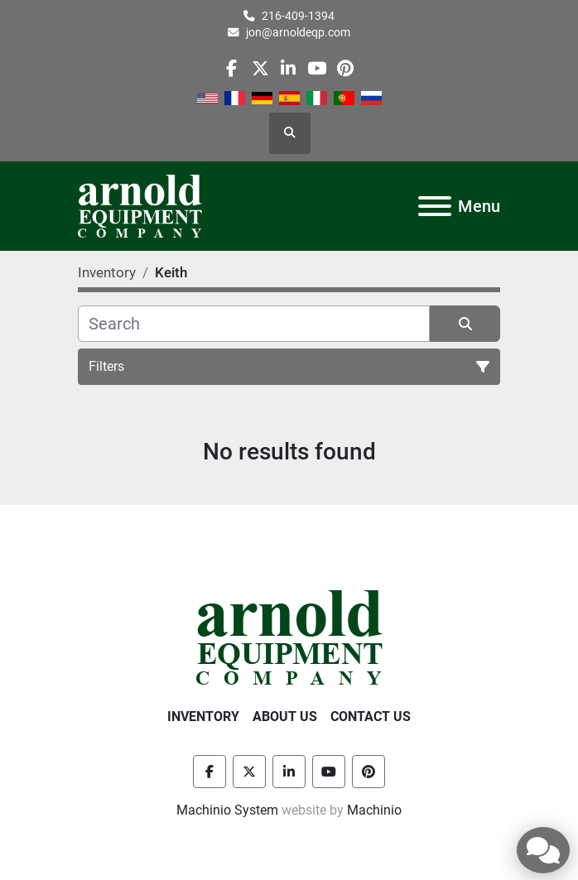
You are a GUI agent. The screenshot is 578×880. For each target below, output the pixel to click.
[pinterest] (345, 68)
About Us (285, 716)
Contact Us (370, 716)
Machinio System (227, 810)
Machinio (374, 810)
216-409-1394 (298, 15)
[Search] (254, 323)
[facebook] (231, 68)
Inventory (203, 716)
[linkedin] (288, 68)
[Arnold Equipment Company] (289, 636)
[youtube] (316, 68)
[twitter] (260, 68)
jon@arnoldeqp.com (298, 32)
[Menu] (434, 206)
